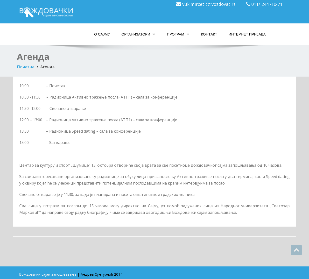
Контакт (209, 34)
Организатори (138, 34)
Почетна (26, 67)
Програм (178, 34)
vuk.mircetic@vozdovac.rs (209, 4)
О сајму (102, 34)
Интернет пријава (247, 34)
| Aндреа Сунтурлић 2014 (100, 274)
